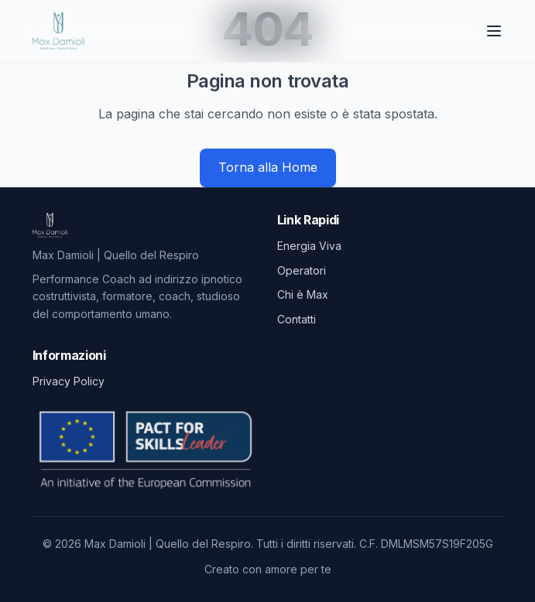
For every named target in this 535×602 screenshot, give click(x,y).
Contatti (296, 319)
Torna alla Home (267, 167)
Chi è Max (302, 294)
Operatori (301, 270)
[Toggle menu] (493, 30)
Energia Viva (309, 245)
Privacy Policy (69, 381)
